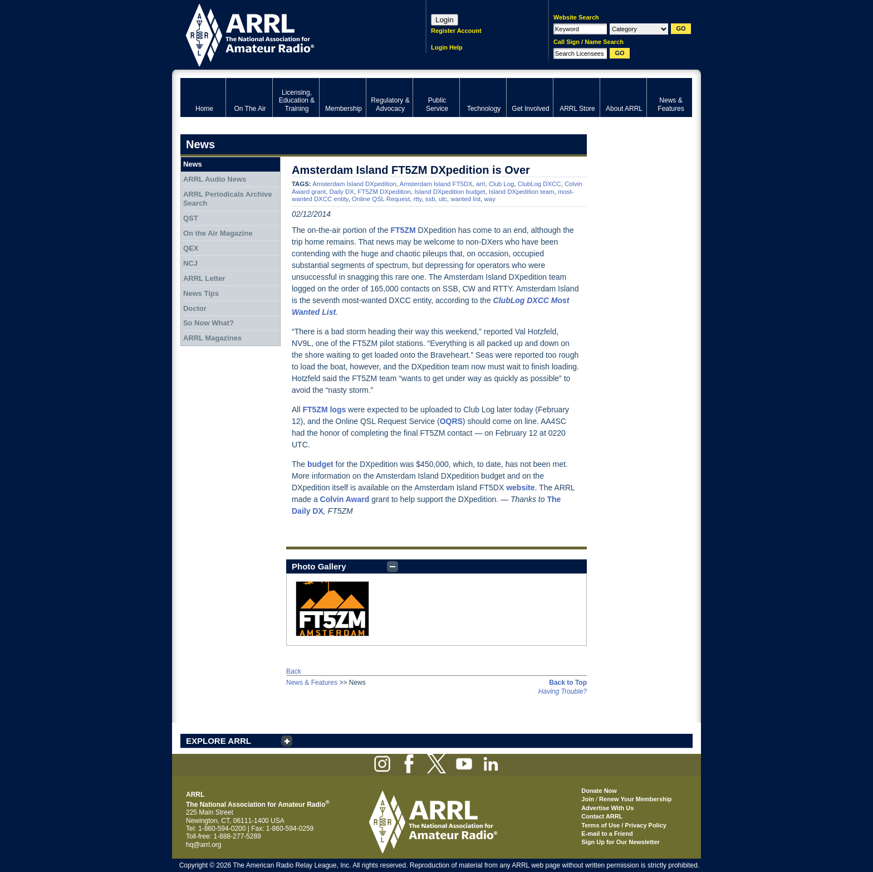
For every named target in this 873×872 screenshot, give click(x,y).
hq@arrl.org (204, 845)
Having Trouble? (562, 691)
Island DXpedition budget (449, 191)
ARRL (289, 33)
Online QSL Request (381, 199)
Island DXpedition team (522, 191)
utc (443, 199)
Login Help (447, 47)
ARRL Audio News (214, 179)
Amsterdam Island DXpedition (354, 184)
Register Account (456, 30)
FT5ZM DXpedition (384, 191)
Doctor (195, 308)
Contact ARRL (601, 816)
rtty (417, 199)
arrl (480, 184)
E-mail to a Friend (606, 833)
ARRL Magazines (212, 338)
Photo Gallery (319, 566)
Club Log (501, 184)
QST (190, 218)
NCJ (190, 263)
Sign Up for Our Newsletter (620, 842)
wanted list (465, 199)
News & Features (311, 682)
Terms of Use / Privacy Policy (623, 825)
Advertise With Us (607, 808)
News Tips (201, 293)
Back (293, 671)
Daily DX (342, 191)
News (192, 164)
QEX (190, 248)
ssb (430, 199)
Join (587, 799)
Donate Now (599, 790)
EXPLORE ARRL (218, 741)
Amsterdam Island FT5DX (436, 184)
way (490, 199)
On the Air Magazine (217, 233)
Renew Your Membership (635, 799)
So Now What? (208, 323)
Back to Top (568, 682)
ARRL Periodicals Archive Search (227, 198)
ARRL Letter (204, 278)
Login (444, 20)
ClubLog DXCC (539, 184)
